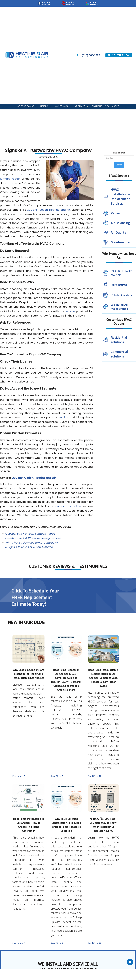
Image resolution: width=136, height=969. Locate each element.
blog (107, 106)
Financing (97, 106)
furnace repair (10, 179)
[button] (28, 106)
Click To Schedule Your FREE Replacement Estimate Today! (35, 597)
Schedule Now (118, 55)
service (70, 311)
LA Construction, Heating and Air (48, 210)
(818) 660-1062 (88, 55)
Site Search (119, 152)
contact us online (68, 506)
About (115, 106)
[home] (21, 55)
